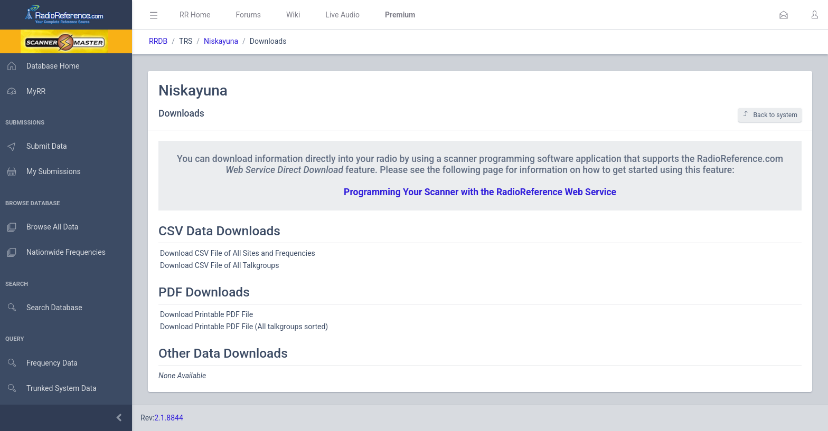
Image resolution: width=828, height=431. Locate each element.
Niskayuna (224, 41)
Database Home (41, 66)
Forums (251, 15)
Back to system (769, 115)
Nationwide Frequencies (54, 252)
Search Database (43, 307)
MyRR (24, 91)
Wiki (296, 15)
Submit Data (35, 146)
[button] (783, 15)
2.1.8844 (171, 418)
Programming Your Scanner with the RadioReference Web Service (481, 192)
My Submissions (42, 172)
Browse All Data (40, 227)
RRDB (161, 41)
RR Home (198, 15)
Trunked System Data (50, 388)
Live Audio (345, 15)
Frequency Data (40, 363)
